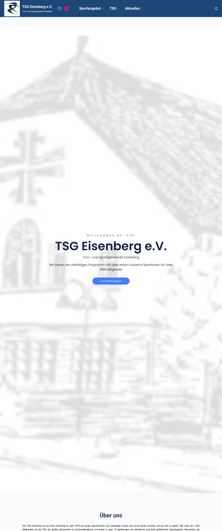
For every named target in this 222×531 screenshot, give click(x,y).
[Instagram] (66, 8)
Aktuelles (134, 8)
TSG (115, 8)
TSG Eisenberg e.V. (37, 7)
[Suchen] (216, 8)
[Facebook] (59, 8)
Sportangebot (92, 8)
